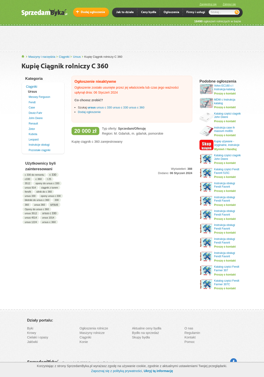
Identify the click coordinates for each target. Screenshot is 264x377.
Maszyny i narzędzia (41, 56)
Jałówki (32, 342)
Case (32, 107)
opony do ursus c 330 (47, 183)
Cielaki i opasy (37, 337)
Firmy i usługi (195, 12)
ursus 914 (30, 187)
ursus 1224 (31, 222)
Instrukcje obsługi (39, 144)
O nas (189, 328)
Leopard (34, 139)
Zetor (32, 129)
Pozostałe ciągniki (39, 150)
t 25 (49, 179)
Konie (84, 342)
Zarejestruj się (207, 4)
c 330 (52, 174)
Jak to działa (125, 12)
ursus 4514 (31, 217)
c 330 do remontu (34, 174)
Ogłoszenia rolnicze (94, 328)
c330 (27, 179)
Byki (30, 328)
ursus (54, 204)
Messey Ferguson (39, 97)
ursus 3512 (31, 213)
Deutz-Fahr (35, 113)
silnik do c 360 (44, 191)
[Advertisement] (132, 38)
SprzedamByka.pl (23, 56)
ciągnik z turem (49, 187)
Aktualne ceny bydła (146, 328)
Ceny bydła (148, 12)
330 (57, 200)
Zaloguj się (229, 4)
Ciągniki (64, 56)
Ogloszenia (171, 12)
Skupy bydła (141, 337)
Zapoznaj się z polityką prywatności (116, 371)
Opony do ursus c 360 (37, 209)
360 (27, 204)
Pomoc (190, 342)
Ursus (77, 56)
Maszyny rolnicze (92, 333)
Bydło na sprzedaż (145, 333)
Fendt (32, 102)
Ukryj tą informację (158, 371)
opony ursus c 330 (51, 196)
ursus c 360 (49, 222)
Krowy (31, 333)
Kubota (33, 134)
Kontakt (190, 337)
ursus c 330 (49, 213)
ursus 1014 (48, 217)
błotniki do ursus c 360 (37, 200)
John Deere (36, 118)
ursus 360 (39, 204)
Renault (33, 123)
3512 (27, 183)
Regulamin (192, 333)
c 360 (38, 179)
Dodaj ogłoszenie (93, 12)
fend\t (28, 191)
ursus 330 (30, 196)
